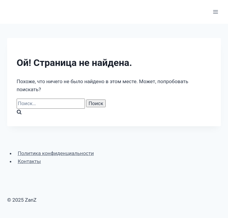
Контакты (29, 161)
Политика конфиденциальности (56, 153)
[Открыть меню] (215, 11)
